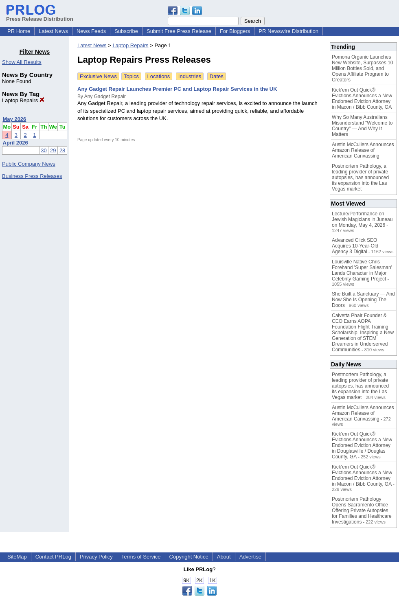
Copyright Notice (188, 557)
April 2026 (15, 143)
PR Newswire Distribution (288, 31)
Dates (217, 76)
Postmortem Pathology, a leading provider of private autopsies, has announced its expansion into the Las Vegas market (360, 177)
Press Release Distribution (39, 16)
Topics (131, 76)
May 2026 (14, 119)
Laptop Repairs (23, 100)
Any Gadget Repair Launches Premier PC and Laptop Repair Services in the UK (177, 89)
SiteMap (17, 557)
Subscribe (126, 31)
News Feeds (91, 31)
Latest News (53, 31)
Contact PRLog (53, 557)
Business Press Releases (32, 176)
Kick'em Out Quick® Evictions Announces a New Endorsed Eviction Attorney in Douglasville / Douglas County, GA (362, 445)
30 (43, 150)
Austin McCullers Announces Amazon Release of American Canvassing (363, 150)
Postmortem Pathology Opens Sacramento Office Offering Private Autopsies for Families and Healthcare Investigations (362, 510)
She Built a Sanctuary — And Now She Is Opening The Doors (363, 299)
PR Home (18, 31)
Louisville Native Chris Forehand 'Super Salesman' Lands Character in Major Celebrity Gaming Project (362, 270)
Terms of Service (141, 557)
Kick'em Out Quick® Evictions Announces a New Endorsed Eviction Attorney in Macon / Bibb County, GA (362, 98)
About (224, 557)
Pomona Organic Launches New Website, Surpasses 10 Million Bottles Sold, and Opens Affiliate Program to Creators (362, 68)
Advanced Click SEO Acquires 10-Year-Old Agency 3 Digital (355, 245)
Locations (158, 76)
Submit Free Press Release (179, 31)
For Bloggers (235, 31)
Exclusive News (98, 76)
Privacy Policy (96, 557)
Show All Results (22, 62)
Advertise (250, 557)
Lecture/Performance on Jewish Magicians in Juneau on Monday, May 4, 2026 (362, 219)
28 (62, 150)
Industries (189, 76)
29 (53, 150)
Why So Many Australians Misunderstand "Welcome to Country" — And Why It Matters (362, 125)
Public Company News (28, 164)
